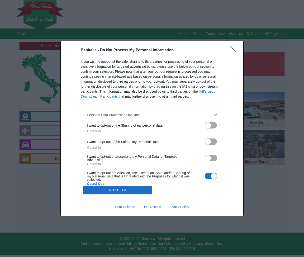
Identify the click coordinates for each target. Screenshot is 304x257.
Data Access (151, 207)
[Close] (234, 50)
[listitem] (152, 114)
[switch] (211, 125)
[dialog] (152, 128)
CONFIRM (118, 190)
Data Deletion (125, 207)
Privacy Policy (178, 207)
